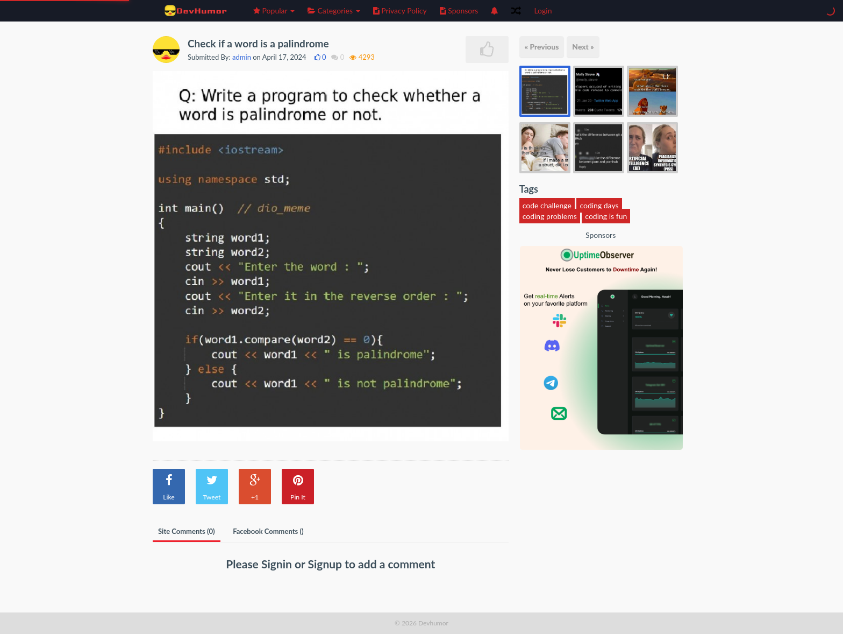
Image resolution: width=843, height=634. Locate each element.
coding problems (550, 216)
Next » (583, 46)
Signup (326, 563)
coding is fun (606, 216)
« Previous (542, 46)
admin (241, 57)
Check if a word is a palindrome (258, 43)
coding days (599, 205)
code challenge (547, 205)
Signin (278, 563)
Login (543, 10)
